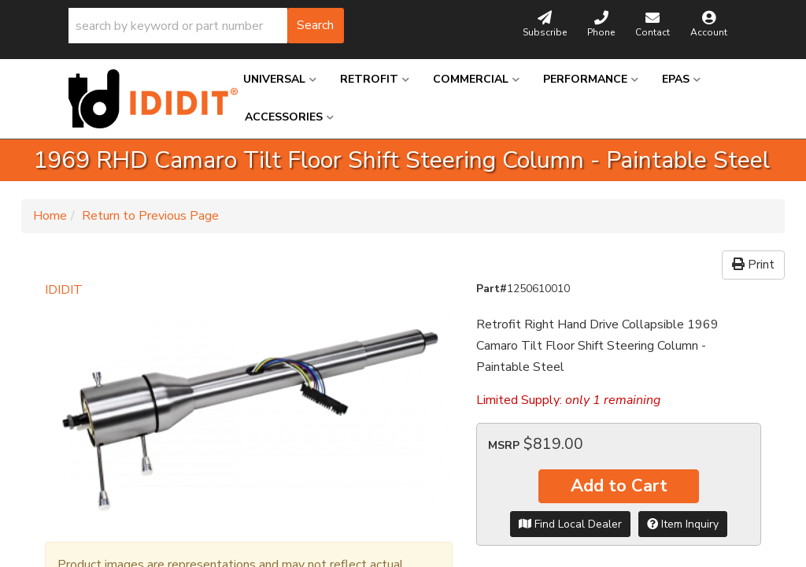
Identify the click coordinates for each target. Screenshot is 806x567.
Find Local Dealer (570, 524)
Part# (491, 288)
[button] (206, 25)
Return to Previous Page (150, 215)
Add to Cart (619, 486)
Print (753, 264)
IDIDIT (64, 289)
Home (50, 215)
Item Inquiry (683, 524)
